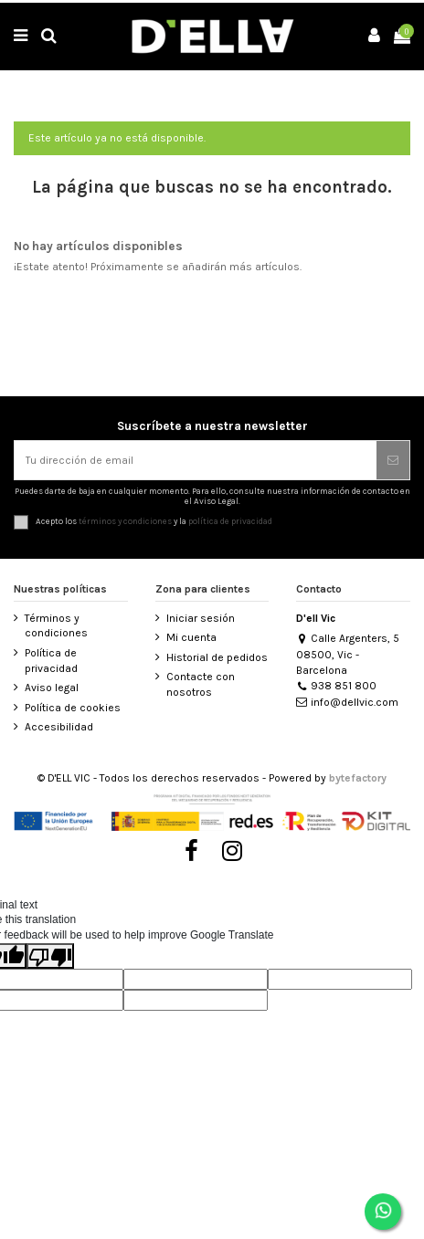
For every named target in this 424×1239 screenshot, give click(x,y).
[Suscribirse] (392, 460)
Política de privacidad (51, 660)
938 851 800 (336, 685)
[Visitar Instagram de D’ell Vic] (232, 851)
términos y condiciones (125, 521)
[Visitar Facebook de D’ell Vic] (191, 851)
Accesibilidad (59, 726)
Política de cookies (73, 707)
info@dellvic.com (347, 702)
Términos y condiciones (56, 626)
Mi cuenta (191, 637)
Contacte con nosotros (200, 684)
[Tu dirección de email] (195, 460)
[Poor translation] (50, 956)
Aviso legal (52, 687)
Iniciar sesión (200, 618)
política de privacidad (230, 521)
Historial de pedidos (217, 657)
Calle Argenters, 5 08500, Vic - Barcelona (347, 654)
